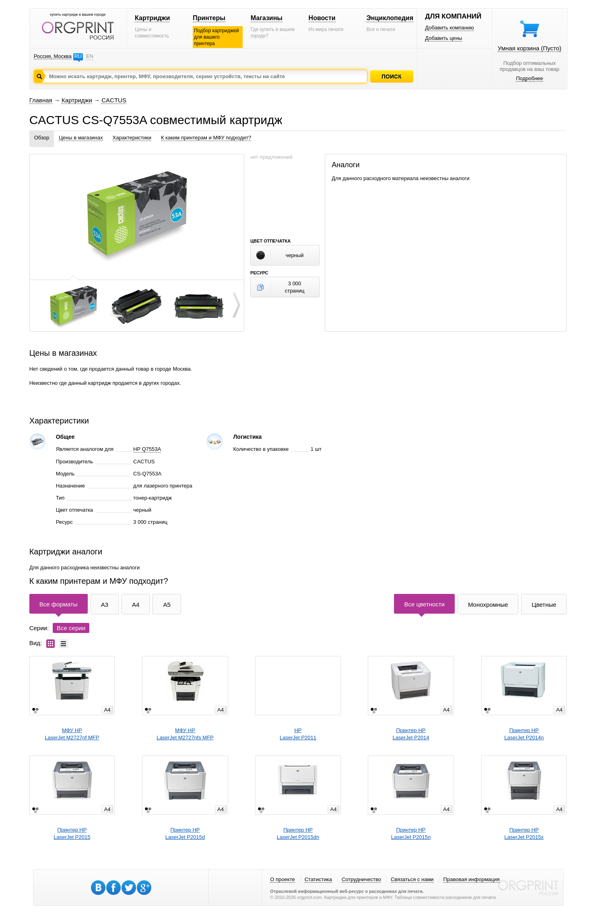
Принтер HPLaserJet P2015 (72, 833)
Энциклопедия (389, 18)
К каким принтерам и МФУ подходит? (206, 138)
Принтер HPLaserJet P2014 (410, 734)
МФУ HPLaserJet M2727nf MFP (72, 734)
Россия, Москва (53, 56)
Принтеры (209, 18)
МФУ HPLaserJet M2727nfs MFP (185, 734)
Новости (322, 18)
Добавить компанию (449, 28)
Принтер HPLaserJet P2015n (411, 833)
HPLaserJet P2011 (298, 734)
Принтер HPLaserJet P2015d (185, 833)
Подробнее (529, 78)
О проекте (282, 879)
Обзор (41, 138)
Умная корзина (529, 48)
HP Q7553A (147, 449)
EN (89, 56)
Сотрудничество (361, 879)
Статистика (318, 879)
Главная (40, 100)
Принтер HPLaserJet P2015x (524, 833)
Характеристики (132, 138)
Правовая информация (471, 879)
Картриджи (152, 18)
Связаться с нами (412, 879)
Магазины (267, 18)
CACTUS (113, 100)
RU (78, 56)
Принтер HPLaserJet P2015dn (298, 833)
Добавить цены (443, 38)
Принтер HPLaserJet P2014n (524, 734)
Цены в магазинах (81, 138)
